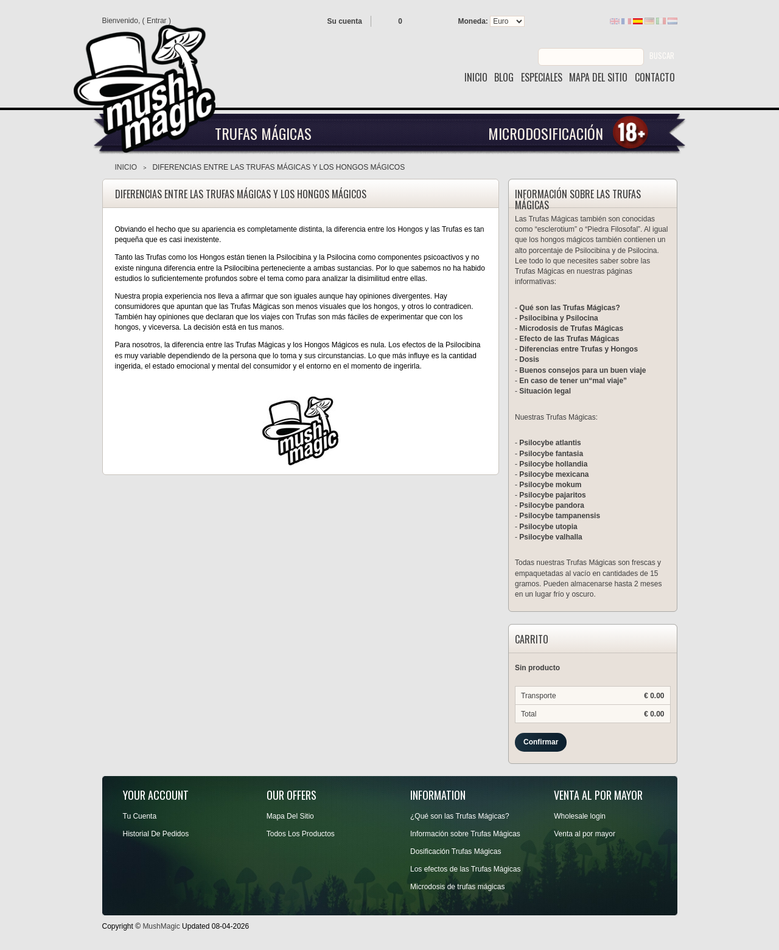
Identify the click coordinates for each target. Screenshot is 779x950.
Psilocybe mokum (550, 484)
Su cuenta (344, 21)
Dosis (529, 359)
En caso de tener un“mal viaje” (573, 380)
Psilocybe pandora (551, 505)
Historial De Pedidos (156, 834)
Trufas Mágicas (263, 133)
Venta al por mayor (584, 834)
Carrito (531, 639)
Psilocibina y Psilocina (558, 318)
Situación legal (545, 391)
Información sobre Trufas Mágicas (465, 834)
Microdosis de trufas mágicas (457, 886)
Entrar (157, 20)
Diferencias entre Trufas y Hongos (578, 349)
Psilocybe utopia (548, 526)
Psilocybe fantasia (551, 453)
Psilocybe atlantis (550, 443)
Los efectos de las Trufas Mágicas (465, 869)
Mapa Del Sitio (290, 816)
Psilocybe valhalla (550, 537)
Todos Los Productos (301, 834)
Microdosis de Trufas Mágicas (571, 328)
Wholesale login (580, 816)
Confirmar (540, 742)
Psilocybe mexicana (554, 474)
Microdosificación (545, 133)
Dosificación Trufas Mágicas (455, 851)
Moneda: (473, 21)
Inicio (126, 167)
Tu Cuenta (140, 816)
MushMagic (161, 926)
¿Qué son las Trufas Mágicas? (459, 816)
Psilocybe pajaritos (552, 495)
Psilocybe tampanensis (559, 515)
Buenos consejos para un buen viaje (582, 370)
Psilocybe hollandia (553, 464)
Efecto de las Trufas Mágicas (569, 339)
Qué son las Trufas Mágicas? (569, 307)
